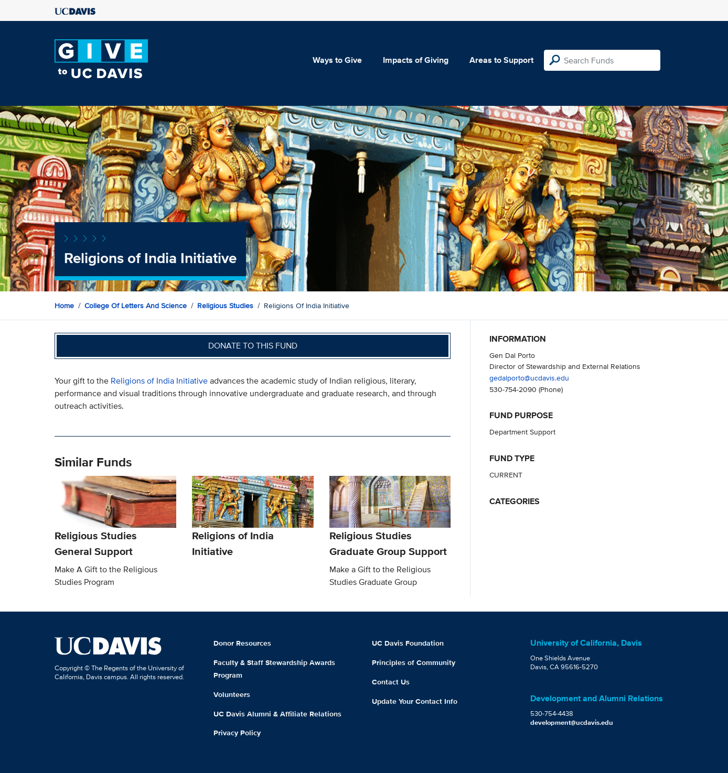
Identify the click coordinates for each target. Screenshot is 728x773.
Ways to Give (337, 60)
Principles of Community (413, 662)
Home (64, 305)
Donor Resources (242, 643)
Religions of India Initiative (159, 381)
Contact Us (391, 682)
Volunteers (231, 694)
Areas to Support (501, 60)
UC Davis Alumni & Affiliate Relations (277, 714)
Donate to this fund (252, 346)
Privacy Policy (237, 732)
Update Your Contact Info (414, 701)
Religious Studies (225, 305)
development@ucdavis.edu (571, 722)
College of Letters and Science (135, 305)
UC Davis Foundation (408, 643)
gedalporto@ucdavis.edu (529, 377)
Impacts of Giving (415, 60)
